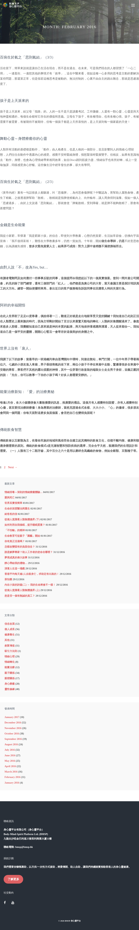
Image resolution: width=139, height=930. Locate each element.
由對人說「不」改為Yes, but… (24, 267)
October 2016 (12, 733)
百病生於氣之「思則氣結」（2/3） (27, 182)
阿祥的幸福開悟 (12, 305)
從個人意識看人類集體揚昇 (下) (22, 519)
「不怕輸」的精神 (15, 530)
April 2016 (10, 766)
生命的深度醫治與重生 (17, 508)
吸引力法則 (11, 651)
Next (12, 467)
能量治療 (10, 667)
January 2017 (12, 717)
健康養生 (10, 634)
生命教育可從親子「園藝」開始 (22, 536)
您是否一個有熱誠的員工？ (20, 595)
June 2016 (10, 755)
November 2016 (13, 728)
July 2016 (10, 750)
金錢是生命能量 (12, 225)
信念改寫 (10, 623)
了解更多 (13, 879)
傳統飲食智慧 (11, 430)
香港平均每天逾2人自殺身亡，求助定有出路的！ (32, 574)
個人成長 (10, 629)
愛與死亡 (10, 497)
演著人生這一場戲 (15, 568)
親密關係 (10, 678)
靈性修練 (10, 689)
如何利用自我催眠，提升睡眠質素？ (25, 525)
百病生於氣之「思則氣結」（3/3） (27, 57)
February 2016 (12, 777)
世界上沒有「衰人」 (16, 348)
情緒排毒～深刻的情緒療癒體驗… (24, 492)
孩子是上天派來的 (14, 101)
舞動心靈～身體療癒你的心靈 (23, 138)
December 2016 (13, 722)
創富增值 (10, 645)
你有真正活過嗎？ (15, 541)
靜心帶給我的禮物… (16, 563)
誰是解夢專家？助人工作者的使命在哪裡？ (29, 552)
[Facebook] (5, 903)
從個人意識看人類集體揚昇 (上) (22, 590)
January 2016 (12, 782)
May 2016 (10, 761)
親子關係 (10, 673)
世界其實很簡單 (13, 503)
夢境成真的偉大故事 (16, 557)
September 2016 (13, 739)
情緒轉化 (10, 662)
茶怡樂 (8, 579)
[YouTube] (13, 903)
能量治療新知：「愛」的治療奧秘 (27, 392)
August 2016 (11, 744)
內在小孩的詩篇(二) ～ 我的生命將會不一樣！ (30, 584)
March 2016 (11, 771)
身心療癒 (10, 683)
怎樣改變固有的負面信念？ (20, 546)
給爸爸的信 (11, 514)
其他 (7, 640)
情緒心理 (10, 656)
